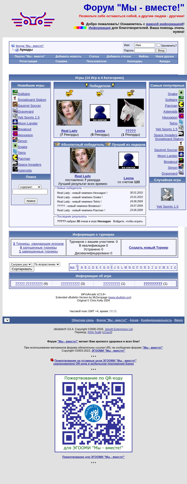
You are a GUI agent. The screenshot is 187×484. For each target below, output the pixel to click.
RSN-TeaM (94, 332)
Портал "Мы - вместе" (30, 56)
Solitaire (24, 94)
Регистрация (28, 61)
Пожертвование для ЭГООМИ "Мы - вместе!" (93, 456)
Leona (100, 131)
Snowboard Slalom (32, 100)
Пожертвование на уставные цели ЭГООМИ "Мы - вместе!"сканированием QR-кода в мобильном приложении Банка (95, 362)
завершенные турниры (38, 251)
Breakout (24, 129)
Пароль (129, 50)
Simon (22, 141)
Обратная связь (83, 320)
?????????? (70, 284)
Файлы (144, 56)
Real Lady (69, 131)
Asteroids (25, 170)
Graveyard (25, 111)
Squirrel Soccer (29, 106)
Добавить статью (119, 56)
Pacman (24, 159)
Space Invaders (29, 164)
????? (130, 131)
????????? (111, 284)
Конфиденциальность (156, 320)
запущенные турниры (38, 247)
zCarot (107, 332)
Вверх (178, 320)
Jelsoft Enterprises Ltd (119, 329)
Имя (126, 45)
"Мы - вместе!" (67, 341)
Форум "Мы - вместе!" (30, 45)
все (72, 267)
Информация (100, 28)
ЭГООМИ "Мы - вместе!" (108, 350)
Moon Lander (28, 123)
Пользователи (97, 61)
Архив (134, 320)
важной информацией (164, 24)
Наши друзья (165, 56)
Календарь (134, 61)
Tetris (22, 153)
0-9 (77, 267)
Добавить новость (68, 56)
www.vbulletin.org (119, 297)
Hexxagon (25, 135)
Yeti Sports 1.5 (29, 117)
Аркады (164, 61)
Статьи (94, 56)
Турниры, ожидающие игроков (38, 244)
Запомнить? (167, 45)
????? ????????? (29, 284)
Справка (61, 61)
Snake (22, 147)
